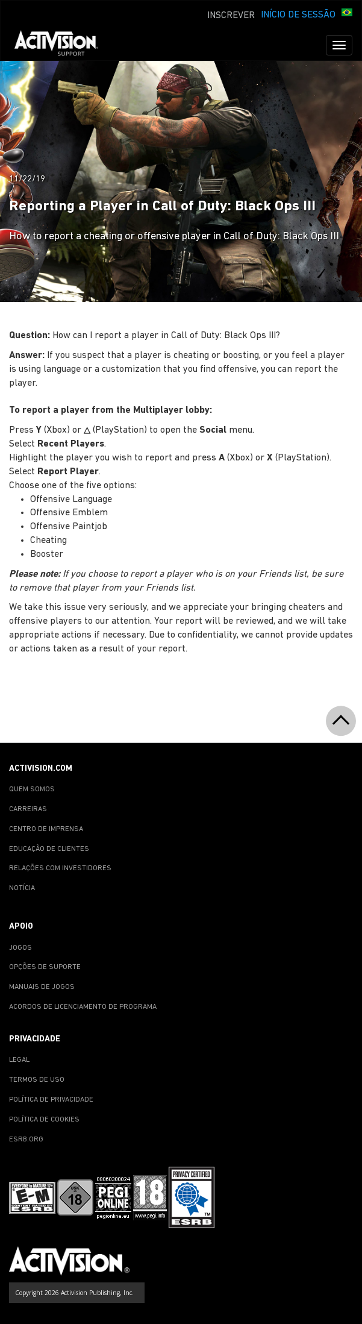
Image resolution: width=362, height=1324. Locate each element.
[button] (347, 14)
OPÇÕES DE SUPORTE (45, 967)
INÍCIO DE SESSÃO (298, 15)
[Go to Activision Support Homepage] (62, 45)
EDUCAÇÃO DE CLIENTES (49, 849)
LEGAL (19, 1060)
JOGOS (20, 948)
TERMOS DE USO (36, 1080)
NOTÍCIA (22, 888)
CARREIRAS (28, 809)
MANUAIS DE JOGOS (42, 987)
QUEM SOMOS (32, 789)
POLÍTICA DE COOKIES (44, 1119)
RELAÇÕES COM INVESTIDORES (60, 868)
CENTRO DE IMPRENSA (46, 829)
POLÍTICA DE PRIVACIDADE (51, 1099)
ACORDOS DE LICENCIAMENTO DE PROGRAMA (83, 1007)
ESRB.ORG (26, 1139)
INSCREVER (231, 15)
